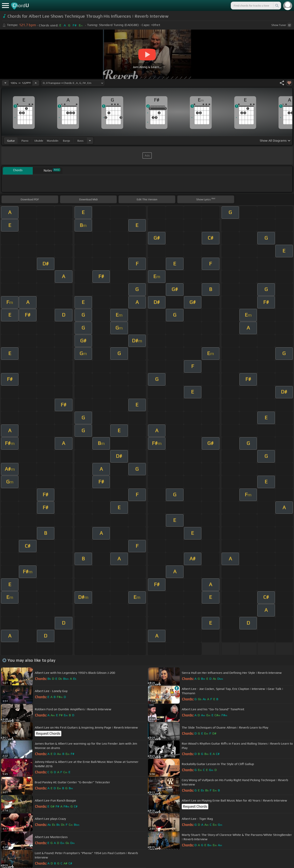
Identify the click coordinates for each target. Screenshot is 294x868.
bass (80, 140)
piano (24, 140)
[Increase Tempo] (35, 83)
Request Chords (48, 733)
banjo (66, 140)
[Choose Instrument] (90, 140)
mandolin (52, 140)
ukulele (38, 140)
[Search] (276, 6)
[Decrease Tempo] (5, 83)
